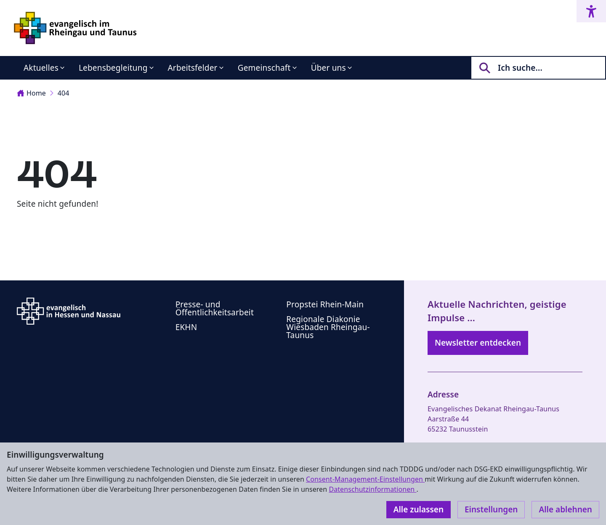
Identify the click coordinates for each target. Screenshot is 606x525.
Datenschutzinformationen (372, 489)
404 (63, 93)
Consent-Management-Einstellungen (365, 479)
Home (31, 93)
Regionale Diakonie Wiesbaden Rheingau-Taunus (328, 327)
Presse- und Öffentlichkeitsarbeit (214, 308)
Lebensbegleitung (113, 67)
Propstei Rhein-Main (325, 304)
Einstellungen (491, 509)
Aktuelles (41, 67)
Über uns (328, 67)
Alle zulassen (418, 509)
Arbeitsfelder (193, 67)
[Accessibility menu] (591, 11)
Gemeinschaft (264, 67)
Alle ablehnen (565, 509)
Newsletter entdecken (478, 342)
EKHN (186, 327)
